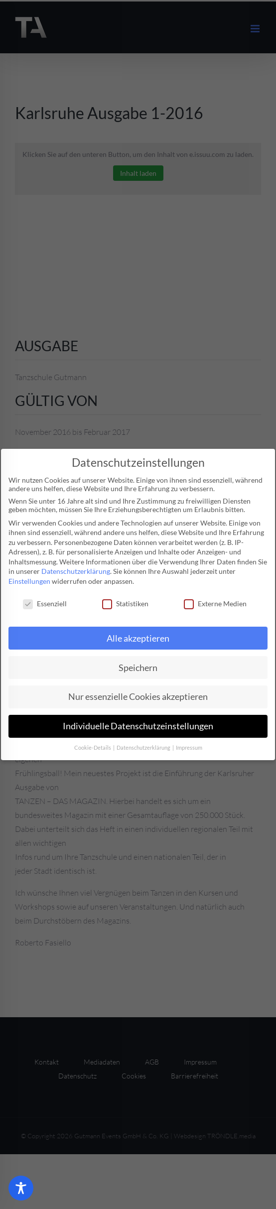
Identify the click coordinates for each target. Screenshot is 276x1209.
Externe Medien (215, 603)
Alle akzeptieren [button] (138, 638)
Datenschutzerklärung (75, 571)
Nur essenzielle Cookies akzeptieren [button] (138, 696)
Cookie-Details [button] (93, 748)
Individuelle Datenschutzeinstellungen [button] (138, 726)
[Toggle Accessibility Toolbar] (20, 1188)
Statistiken (125, 603)
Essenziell (45, 603)
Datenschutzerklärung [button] (144, 748)
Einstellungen (29, 581)
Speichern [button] (138, 668)
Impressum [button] (189, 748)
